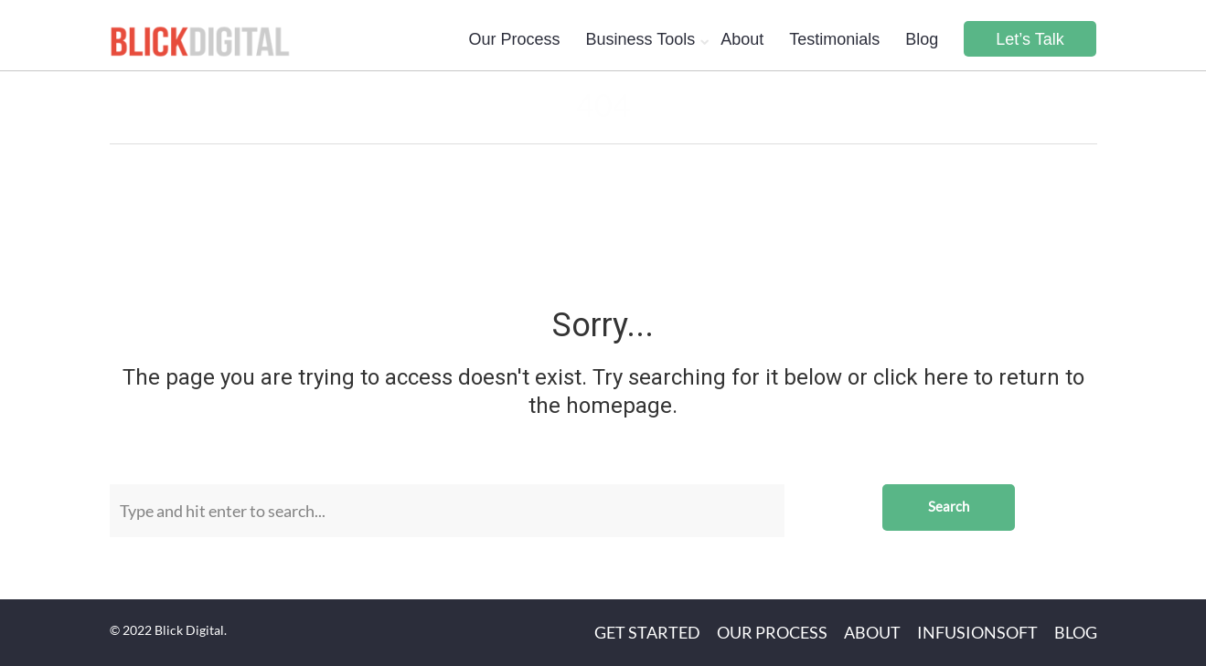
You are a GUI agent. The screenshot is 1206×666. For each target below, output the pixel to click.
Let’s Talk (1029, 39)
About (741, 39)
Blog (921, 39)
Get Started (647, 632)
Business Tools (640, 39)
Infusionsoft (977, 632)
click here (920, 377)
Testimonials (834, 39)
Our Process (514, 39)
